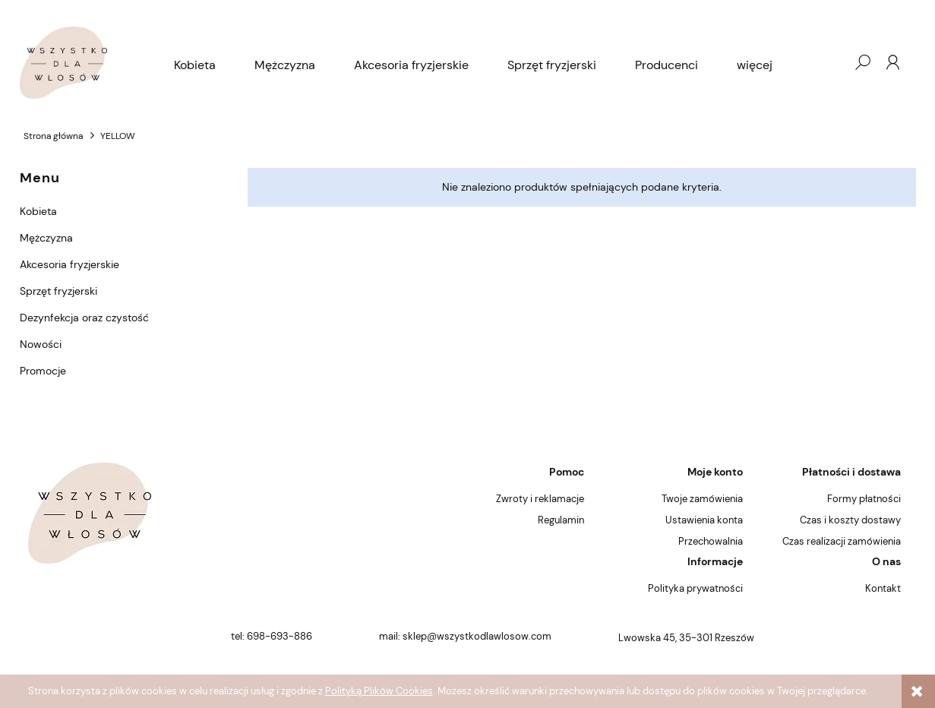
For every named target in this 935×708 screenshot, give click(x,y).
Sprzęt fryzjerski (58, 291)
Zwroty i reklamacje (540, 498)
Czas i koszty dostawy (850, 520)
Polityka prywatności (695, 588)
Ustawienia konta (704, 520)
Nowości (41, 344)
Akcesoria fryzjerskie (69, 264)
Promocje (43, 371)
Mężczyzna (46, 238)
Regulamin (561, 520)
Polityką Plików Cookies (379, 690)
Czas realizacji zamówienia (841, 541)
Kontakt (883, 588)
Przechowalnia (710, 541)
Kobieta (38, 211)
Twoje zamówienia (702, 498)
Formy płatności (864, 498)
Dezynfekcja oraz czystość (84, 317)
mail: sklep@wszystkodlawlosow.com (465, 636)
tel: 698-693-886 (271, 636)
